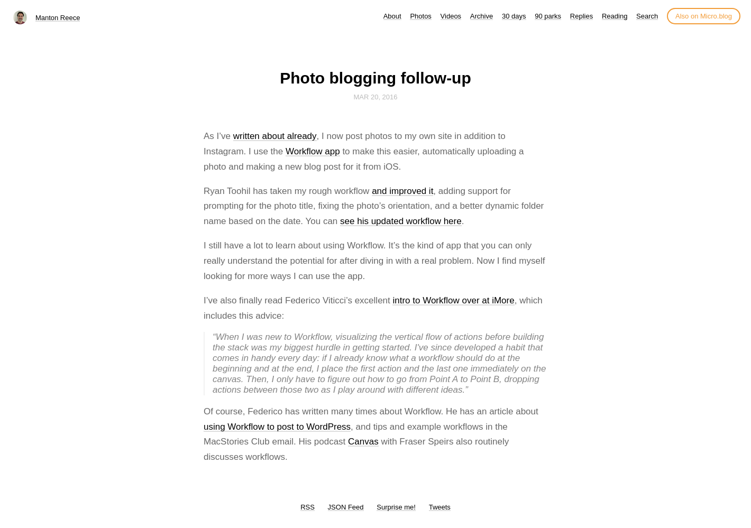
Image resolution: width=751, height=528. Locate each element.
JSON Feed (346, 507)
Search (647, 16)
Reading (614, 16)
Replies (581, 16)
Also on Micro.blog (703, 16)
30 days (514, 16)
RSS (307, 507)
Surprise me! (396, 507)
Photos (420, 16)
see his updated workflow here (401, 221)
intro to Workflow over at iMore (453, 300)
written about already (275, 136)
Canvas (363, 442)
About (392, 16)
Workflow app (313, 151)
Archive (481, 16)
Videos (451, 16)
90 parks (548, 16)
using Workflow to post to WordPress (277, 427)
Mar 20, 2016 (375, 97)
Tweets (440, 507)
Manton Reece (57, 18)
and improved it (402, 191)
